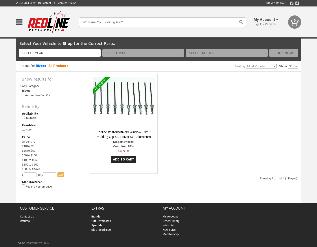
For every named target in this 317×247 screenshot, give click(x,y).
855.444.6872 (26, 3)
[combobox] (60, 53)
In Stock (29, 118)
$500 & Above (31, 169)
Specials (96, 225)
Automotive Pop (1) (37, 95)
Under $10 (28, 141)
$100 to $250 (30, 160)
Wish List (168, 225)
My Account (170, 216)
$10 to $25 (28, 146)
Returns (25, 221)
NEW (27, 129)
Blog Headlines (101, 229)
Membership (171, 234)
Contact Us (46, 3)
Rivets (41, 66)
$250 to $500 (30, 164)
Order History (171, 221)
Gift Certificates (101, 221)
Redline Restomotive (37, 186)
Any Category (30, 86)
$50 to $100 (29, 155)
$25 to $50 (28, 150)
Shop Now (284, 53)
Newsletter (169, 229)
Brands (95, 216)
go (61, 175)
